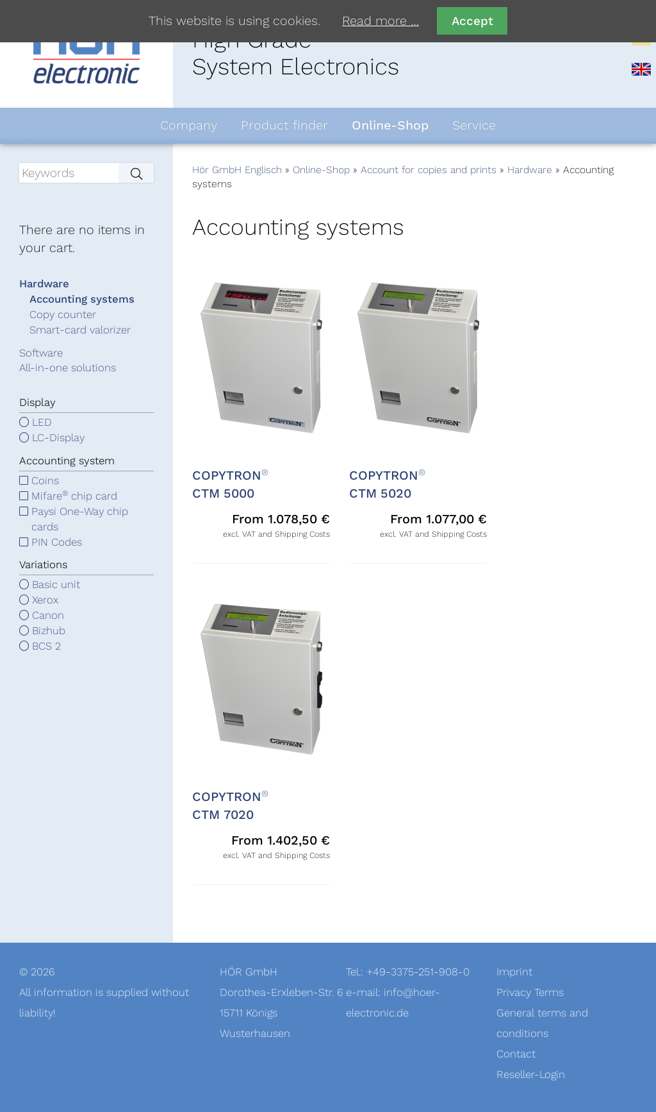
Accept (472, 21)
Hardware (529, 170)
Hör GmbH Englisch (237, 170)
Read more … (380, 21)
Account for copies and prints (428, 170)
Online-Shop (321, 170)
